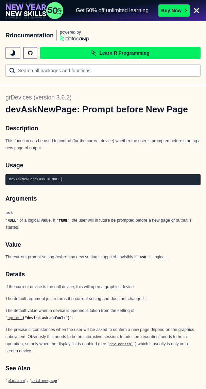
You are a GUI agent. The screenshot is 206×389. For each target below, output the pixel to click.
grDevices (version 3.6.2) (38, 97)
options (14, 318)
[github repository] (30, 53)
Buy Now (174, 10)
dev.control (121, 344)
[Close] (196, 10)
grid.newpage (44, 381)
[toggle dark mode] (12, 53)
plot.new (15, 381)
